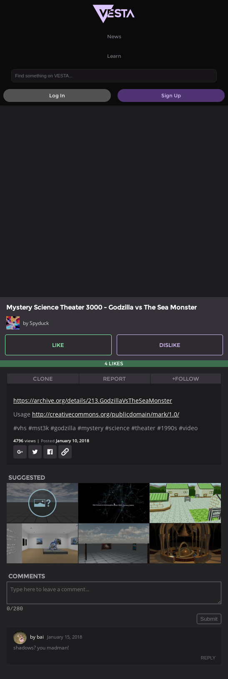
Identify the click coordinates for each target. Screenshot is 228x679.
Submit (209, 620)
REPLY (208, 659)
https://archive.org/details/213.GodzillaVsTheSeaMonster (92, 400)
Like (58, 345)
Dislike (169, 345)
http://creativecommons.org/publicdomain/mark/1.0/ (105, 414)
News (114, 36)
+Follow (185, 378)
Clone (43, 378)
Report (114, 378)
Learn (114, 56)
